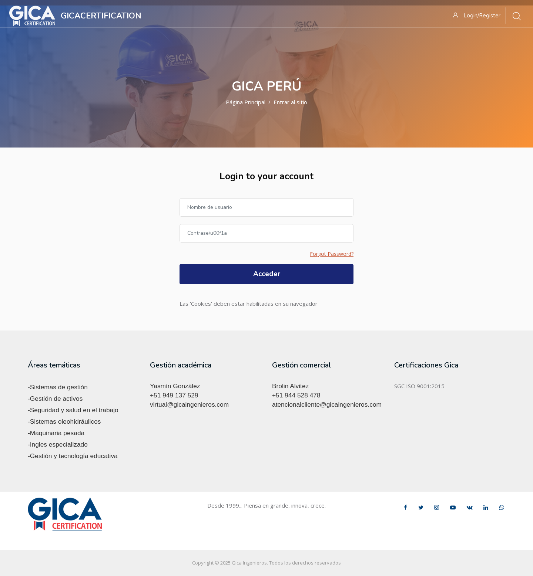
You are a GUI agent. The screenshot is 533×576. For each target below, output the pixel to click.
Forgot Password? (331, 253)
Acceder (266, 274)
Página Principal (245, 102)
